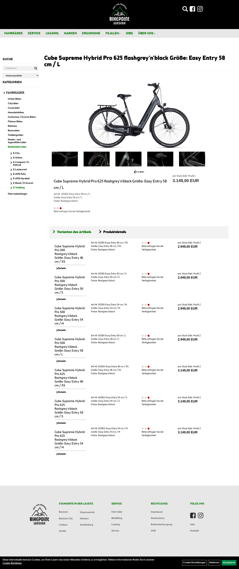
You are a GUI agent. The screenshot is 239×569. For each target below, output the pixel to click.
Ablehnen (214, 562)
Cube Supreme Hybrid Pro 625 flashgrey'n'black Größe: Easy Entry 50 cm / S (70, 409)
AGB (153, 530)
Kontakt (194, 530)
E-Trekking (19, 187)
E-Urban (17, 157)
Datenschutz (157, 518)
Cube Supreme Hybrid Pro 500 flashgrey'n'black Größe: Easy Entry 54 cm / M (70, 316)
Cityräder (13, 103)
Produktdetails (112, 232)
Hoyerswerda (87, 512)
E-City (16, 153)
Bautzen (63, 512)
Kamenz (84, 518)
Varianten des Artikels (72, 232)
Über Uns (146, 33)
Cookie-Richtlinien (12, 563)
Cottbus (63, 525)
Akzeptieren (229, 562)
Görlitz (62, 531)
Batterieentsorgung (161, 524)
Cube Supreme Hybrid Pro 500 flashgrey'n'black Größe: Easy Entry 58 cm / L (70, 347)
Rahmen (12, 126)
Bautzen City (66, 518)
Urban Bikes (14, 99)
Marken (70, 33)
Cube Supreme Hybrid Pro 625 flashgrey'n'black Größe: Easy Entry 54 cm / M (70, 440)
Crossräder (14, 108)
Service (34, 33)
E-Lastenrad (20, 169)
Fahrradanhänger (17, 194)
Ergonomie (91, 33)
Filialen (113, 33)
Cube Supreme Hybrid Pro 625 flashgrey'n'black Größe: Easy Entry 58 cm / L (134, 61)
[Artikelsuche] (185, 10)
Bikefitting (116, 518)
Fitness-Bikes (15, 121)
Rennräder (14, 130)
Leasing (52, 33)
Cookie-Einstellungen (194, 562)
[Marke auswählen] (21, 75)
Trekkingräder (15, 135)
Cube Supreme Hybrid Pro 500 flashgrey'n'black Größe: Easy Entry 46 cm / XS (70, 254)
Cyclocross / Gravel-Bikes (22, 117)
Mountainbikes (16, 112)
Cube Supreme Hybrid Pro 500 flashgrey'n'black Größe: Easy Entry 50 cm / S (70, 285)
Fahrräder (13, 33)
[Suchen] (36, 68)
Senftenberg (86, 525)
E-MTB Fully (19, 174)
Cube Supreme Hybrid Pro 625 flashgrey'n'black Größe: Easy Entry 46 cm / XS (70, 378)
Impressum (157, 512)
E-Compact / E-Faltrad (21, 164)
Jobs (129, 33)
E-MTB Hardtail (21, 178)
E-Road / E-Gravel (23, 183)
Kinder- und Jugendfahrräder (17, 141)
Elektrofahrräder (17, 147)
